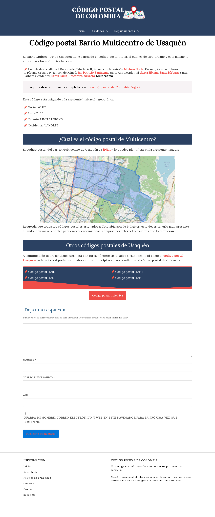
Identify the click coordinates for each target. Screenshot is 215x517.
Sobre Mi (29, 494)
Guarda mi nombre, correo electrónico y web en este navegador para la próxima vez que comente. (100, 420)
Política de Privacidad (37, 477)
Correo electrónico (39, 377)
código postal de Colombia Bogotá (115, 87)
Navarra (89, 76)
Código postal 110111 (41, 272)
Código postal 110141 (129, 272)
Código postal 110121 (42, 278)
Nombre (29, 360)
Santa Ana (101, 72)
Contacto (29, 489)
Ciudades (98, 31)
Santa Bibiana (149, 72)
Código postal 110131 (42, 284)
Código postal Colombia (107, 295)
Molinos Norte (134, 69)
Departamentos (124, 31)
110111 (107, 149)
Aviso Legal (31, 472)
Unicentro (75, 76)
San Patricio (85, 72)
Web (26, 395)
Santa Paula (59, 76)
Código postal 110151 (129, 278)
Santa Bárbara (169, 72)
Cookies (29, 483)
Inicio (81, 31)
